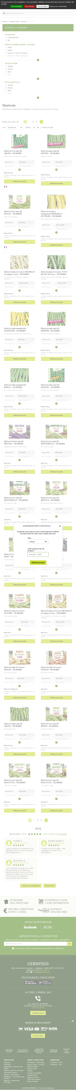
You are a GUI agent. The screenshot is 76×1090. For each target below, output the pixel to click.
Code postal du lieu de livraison (36, 550)
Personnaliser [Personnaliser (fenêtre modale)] (42, 6)
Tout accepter (16, 6)
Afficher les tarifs (38, 563)
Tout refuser (29, 6)
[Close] (60, 526)
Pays (29, 538)
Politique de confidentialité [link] (58, 6)
